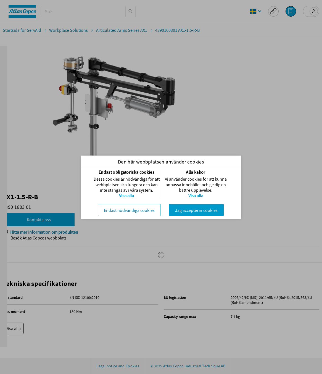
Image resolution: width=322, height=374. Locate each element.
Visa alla (126, 195)
